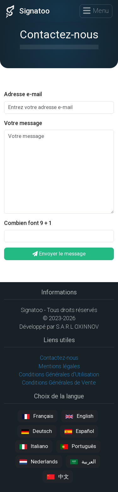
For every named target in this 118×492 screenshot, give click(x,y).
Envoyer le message (59, 253)
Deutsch (36, 431)
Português (78, 446)
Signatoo (26, 11)
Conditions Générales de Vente (59, 383)
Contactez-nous (59, 358)
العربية (83, 461)
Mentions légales (59, 366)
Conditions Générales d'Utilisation (59, 374)
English (79, 416)
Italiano (34, 446)
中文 (58, 476)
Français (37, 416)
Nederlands (39, 461)
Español (79, 431)
